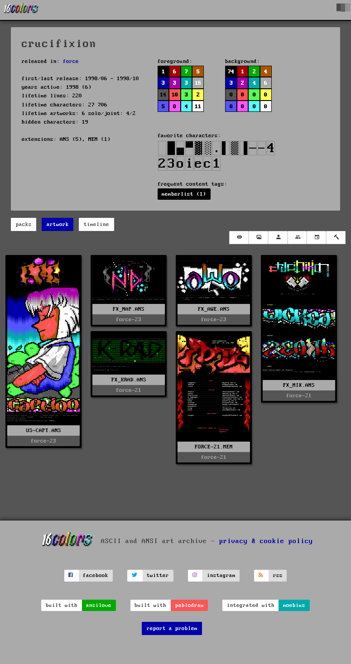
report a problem (172, 628)
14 (163, 95)
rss (278, 575)
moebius (294, 605)
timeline (96, 224)
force (71, 61)
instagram (221, 575)
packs (24, 224)
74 (231, 72)
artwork (58, 224)
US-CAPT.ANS (43, 430)
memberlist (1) (184, 194)
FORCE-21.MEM (214, 447)
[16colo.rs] (21, 10)
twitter (158, 575)
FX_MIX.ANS (299, 385)
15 (198, 83)
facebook (95, 575)
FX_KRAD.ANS (128, 380)
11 (198, 107)
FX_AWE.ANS (214, 309)
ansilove (98, 605)
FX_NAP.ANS (128, 309)
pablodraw (189, 605)
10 (175, 95)
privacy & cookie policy (266, 540)
